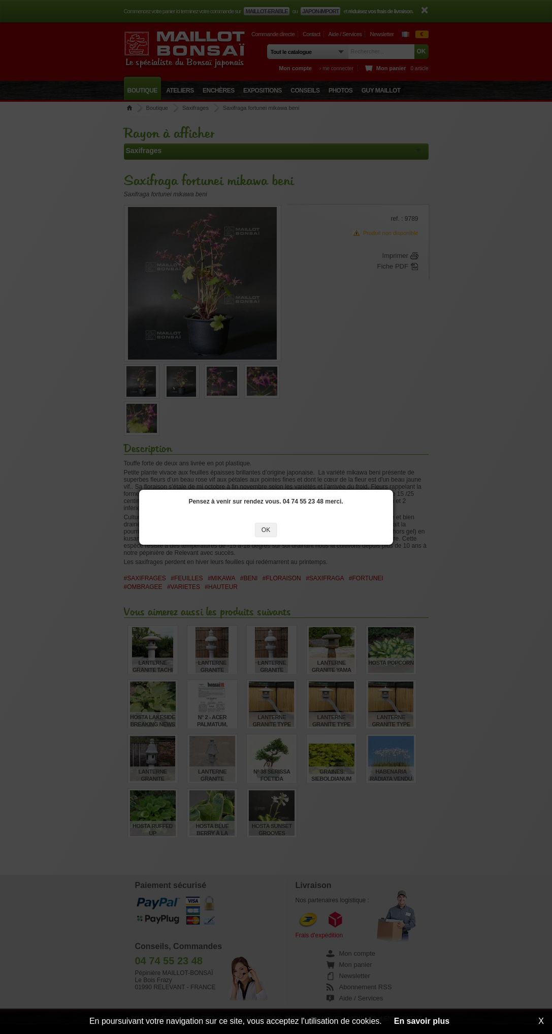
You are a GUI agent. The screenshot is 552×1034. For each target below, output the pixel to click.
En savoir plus (421, 1021)
